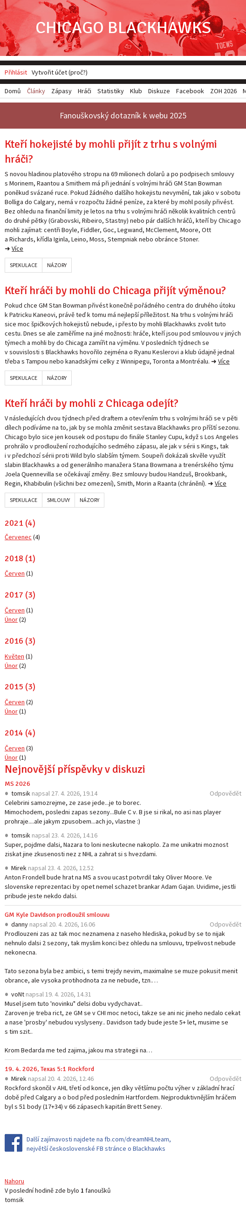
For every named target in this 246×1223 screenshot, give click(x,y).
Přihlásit (16, 72)
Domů (13, 91)
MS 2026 (17, 784)
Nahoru (14, 1181)
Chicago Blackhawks (123, 27)
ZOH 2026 (223, 91)
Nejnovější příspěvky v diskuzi (75, 769)
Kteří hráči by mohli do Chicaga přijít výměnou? (115, 290)
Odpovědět (225, 793)
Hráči (84, 91)
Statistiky (110, 91)
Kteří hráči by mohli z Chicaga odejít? (91, 403)
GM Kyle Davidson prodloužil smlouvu (57, 915)
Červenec (18, 537)
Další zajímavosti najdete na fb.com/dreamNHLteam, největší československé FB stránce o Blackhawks (99, 1144)
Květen (14, 656)
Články (36, 91)
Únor (11, 619)
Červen (15, 573)
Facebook (190, 91)
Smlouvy (58, 499)
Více (17, 248)
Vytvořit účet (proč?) (60, 72)
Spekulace (23, 264)
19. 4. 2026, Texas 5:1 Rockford (49, 1069)
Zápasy (61, 91)
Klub (136, 91)
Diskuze (159, 91)
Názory (57, 264)
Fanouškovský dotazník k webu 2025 (123, 115)
